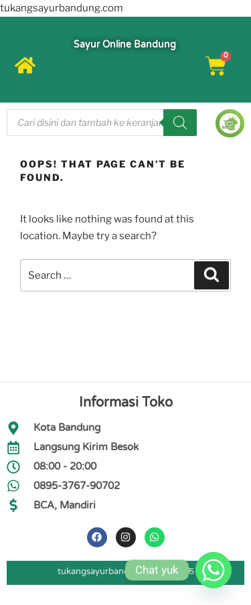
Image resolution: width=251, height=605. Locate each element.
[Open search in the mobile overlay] (102, 122)
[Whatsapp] (213, 570)
